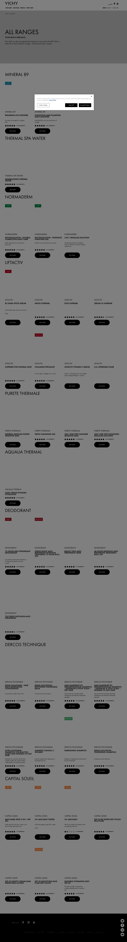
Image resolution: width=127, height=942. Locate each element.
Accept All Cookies (85, 105)
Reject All (71, 105)
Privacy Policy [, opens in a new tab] (52, 100)
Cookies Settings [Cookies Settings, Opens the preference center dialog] (43, 105)
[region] (64, 102)
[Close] (91, 96)
